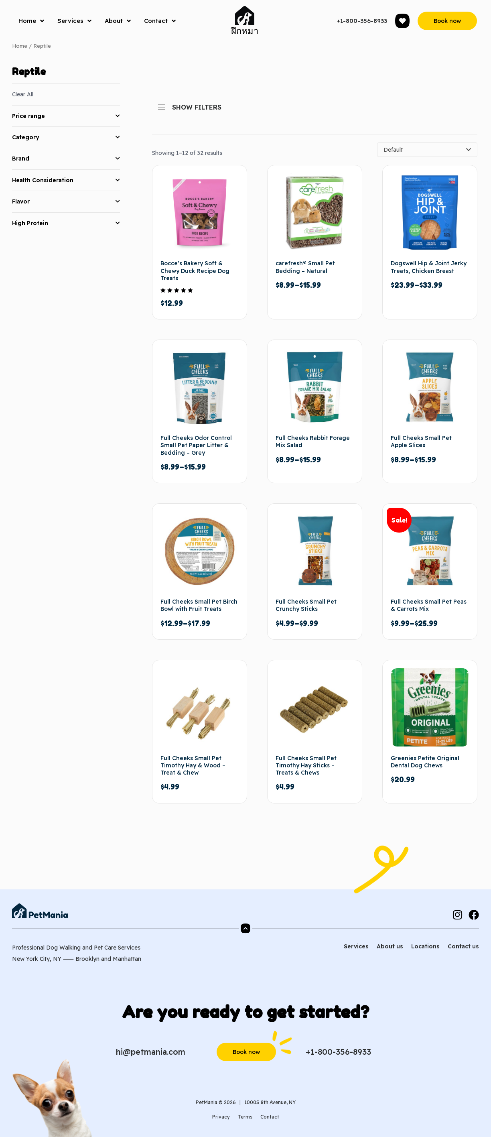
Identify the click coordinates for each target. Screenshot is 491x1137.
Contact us (463, 946)
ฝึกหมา (244, 31)
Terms (245, 1117)
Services (74, 21)
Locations (425, 946)
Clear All (22, 94)
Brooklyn (87, 958)
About (118, 21)
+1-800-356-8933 (362, 20)
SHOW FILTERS (189, 105)
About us (390, 946)
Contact (160, 21)
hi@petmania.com (150, 1052)
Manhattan (127, 958)
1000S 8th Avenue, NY (270, 1102)
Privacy (221, 1117)
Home (31, 21)
